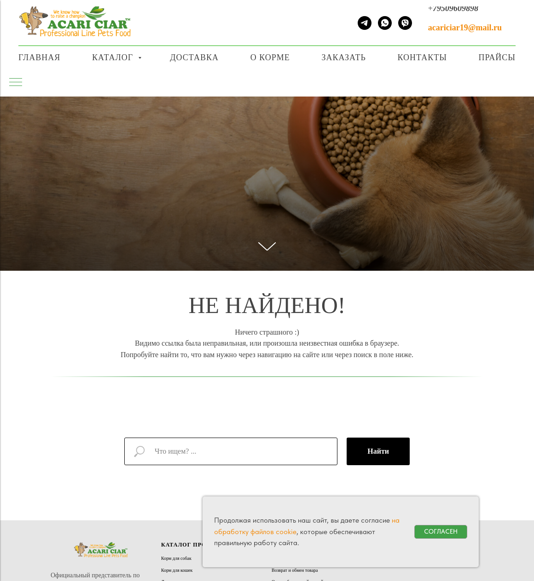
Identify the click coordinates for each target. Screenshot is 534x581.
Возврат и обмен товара (295, 570)
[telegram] (364, 23)
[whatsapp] (385, 23)
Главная (39, 57)
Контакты (422, 57)
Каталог (114, 57)
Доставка (194, 57)
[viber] (405, 23)
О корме (270, 57)
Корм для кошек (176, 570)
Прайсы (497, 57)
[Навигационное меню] (520, 3)
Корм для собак (176, 558)
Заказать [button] (343, 57)
